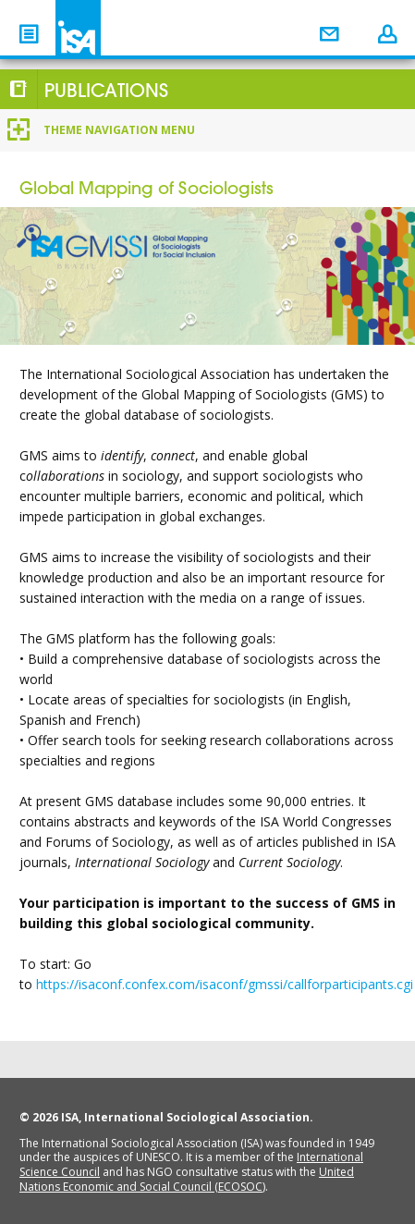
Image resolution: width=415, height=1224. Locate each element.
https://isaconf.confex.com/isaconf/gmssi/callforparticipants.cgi (224, 984)
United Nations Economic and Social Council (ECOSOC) (186, 1179)
